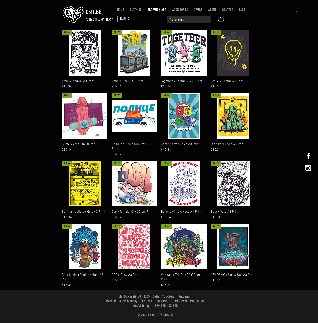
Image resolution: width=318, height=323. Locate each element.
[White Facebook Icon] (308, 156)
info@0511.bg (141, 306)
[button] (224, 19)
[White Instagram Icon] (308, 168)
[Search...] (188, 20)
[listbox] (128, 19)
